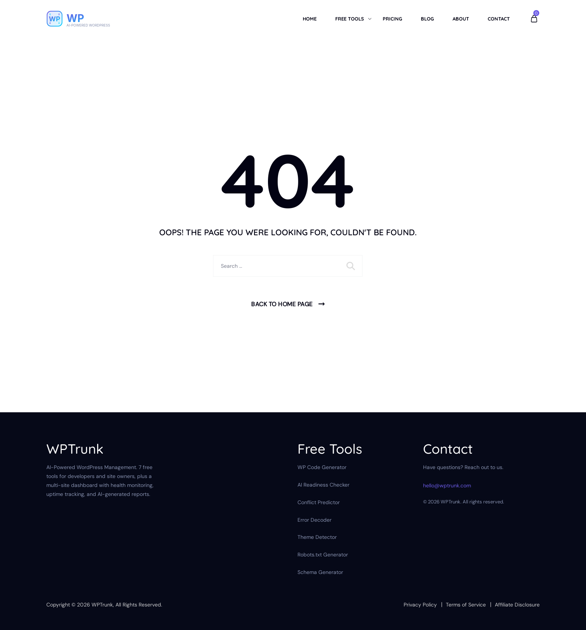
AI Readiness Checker (323, 484)
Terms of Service (466, 604)
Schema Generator (320, 572)
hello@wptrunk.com (447, 485)
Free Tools (349, 19)
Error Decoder (314, 519)
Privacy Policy (420, 604)
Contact (499, 19)
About (461, 19)
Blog (427, 19)
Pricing (392, 19)
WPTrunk (102, 604)
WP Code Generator (321, 467)
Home (310, 19)
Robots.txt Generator (322, 554)
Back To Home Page (282, 304)
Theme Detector (317, 537)
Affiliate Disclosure (517, 604)
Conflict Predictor (318, 502)
